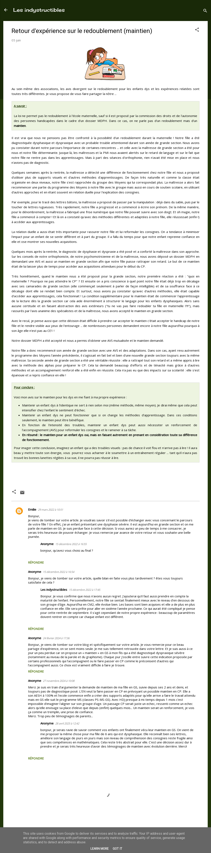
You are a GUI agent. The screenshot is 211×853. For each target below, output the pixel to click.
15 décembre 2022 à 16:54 (58, 572)
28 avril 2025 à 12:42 (67, 723)
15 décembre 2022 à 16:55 (71, 544)
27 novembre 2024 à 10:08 (58, 681)
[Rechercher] (205, 11)
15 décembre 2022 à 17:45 (84, 590)
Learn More (99, 849)
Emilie (32, 509)
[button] (197, 30)
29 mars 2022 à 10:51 (50, 509)
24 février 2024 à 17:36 (56, 638)
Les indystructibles (39, 10)
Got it (117, 849)
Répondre (36, 562)
